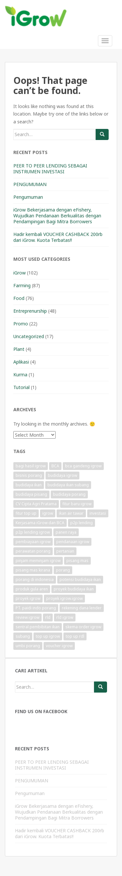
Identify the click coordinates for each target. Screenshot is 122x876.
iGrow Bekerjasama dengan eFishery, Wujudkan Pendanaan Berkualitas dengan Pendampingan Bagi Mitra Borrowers (57, 216)
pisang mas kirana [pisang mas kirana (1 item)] (33, 570)
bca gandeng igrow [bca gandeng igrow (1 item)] (83, 466)
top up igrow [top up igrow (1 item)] (48, 636)
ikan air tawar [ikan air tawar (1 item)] (71, 513)
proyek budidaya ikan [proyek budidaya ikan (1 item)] (74, 589)
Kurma (20, 374)
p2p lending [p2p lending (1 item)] (81, 522)
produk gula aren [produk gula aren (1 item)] (32, 589)
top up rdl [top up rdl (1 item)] (75, 636)
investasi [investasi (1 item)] (97, 513)
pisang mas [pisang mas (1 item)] (77, 560)
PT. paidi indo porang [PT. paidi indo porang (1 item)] (36, 608)
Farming (22, 285)
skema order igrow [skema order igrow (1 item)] (83, 627)
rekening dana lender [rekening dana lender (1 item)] (82, 608)
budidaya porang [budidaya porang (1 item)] (69, 494)
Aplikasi (21, 362)
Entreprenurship (30, 311)
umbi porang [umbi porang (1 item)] (28, 646)
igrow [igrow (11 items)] (47, 513)
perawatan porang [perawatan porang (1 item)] (33, 551)
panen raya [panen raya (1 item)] (66, 532)
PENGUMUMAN (30, 184)
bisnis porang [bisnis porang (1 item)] (29, 475)
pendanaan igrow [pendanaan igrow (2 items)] (72, 541)
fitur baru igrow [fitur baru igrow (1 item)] (76, 504)
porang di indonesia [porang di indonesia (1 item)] (35, 579)
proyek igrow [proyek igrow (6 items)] (28, 598)
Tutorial (21, 387)
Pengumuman (28, 197)
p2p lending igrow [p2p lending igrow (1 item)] (33, 532)
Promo (20, 324)
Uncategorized (28, 336)
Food (18, 298)
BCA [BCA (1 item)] (55, 466)
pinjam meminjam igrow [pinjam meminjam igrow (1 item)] (38, 560)
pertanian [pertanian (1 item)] (65, 551)
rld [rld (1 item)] (47, 617)
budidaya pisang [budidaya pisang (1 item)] (31, 494)
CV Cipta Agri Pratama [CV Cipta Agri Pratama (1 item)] (36, 504)
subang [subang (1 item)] (23, 636)
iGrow (19, 273)
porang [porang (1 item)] (63, 570)
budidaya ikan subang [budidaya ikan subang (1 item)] (68, 485)
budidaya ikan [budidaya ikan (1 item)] (29, 485)
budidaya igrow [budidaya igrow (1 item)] (62, 475)
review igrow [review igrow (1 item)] (27, 617)
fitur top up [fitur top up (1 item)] (26, 513)
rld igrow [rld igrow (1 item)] (64, 617)
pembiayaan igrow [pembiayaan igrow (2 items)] (33, 541)
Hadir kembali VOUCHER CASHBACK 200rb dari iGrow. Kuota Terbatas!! (57, 237)
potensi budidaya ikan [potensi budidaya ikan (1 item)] (80, 579)
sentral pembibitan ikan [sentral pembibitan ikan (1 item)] (38, 627)
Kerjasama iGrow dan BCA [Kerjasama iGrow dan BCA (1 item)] (40, 522)
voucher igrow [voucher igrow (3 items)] (59, 646)
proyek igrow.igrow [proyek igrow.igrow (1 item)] (64, 598)
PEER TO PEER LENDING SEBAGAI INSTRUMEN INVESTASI (50, 169)
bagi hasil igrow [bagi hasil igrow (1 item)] (31, 466)
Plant (18, 349)
